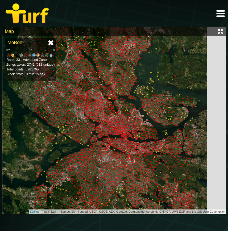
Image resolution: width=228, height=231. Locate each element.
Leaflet (34, 211)
